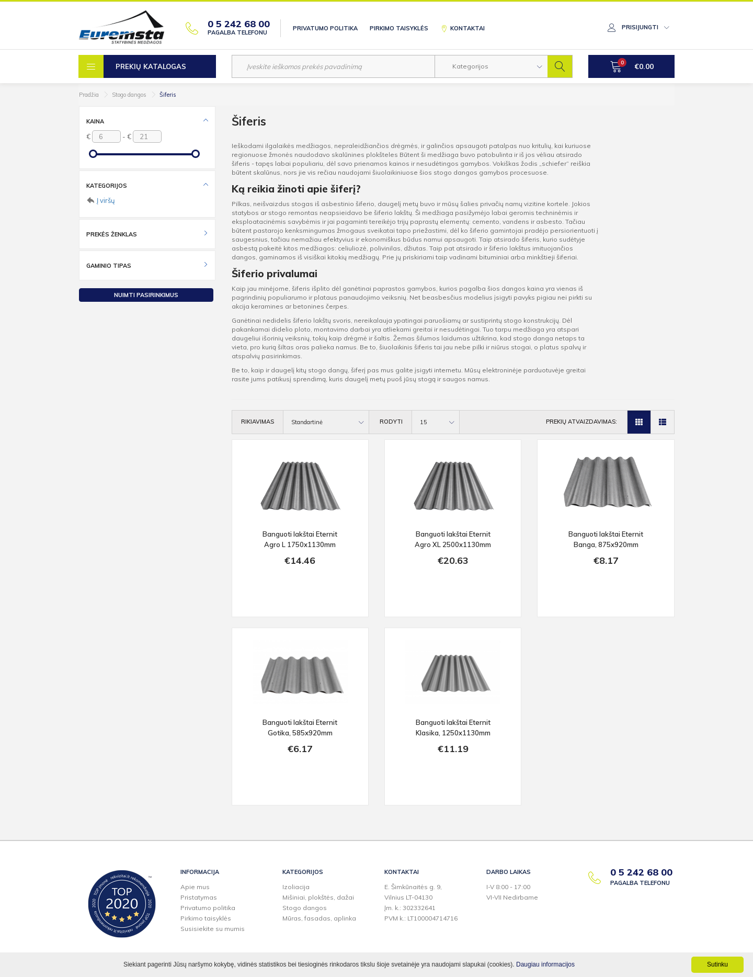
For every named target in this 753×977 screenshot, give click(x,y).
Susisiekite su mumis (212, 929)
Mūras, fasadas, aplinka (319, 918)
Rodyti (391, 421)
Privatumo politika (325, 28)
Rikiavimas (257, 421)
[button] (491, 66)
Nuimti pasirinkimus (146, 295)
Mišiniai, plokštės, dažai (318, 897)
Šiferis (167, 94)
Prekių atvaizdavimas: (581, 421)
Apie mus (195, 887)
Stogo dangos (129, 94)
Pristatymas (198, 897)
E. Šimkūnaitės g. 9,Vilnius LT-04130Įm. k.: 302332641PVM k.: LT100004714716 (421, 902)
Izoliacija (296, 887)
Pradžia (89, 94)
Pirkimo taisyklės (399, 28)
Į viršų (106, 200)
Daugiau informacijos (545, 964)
